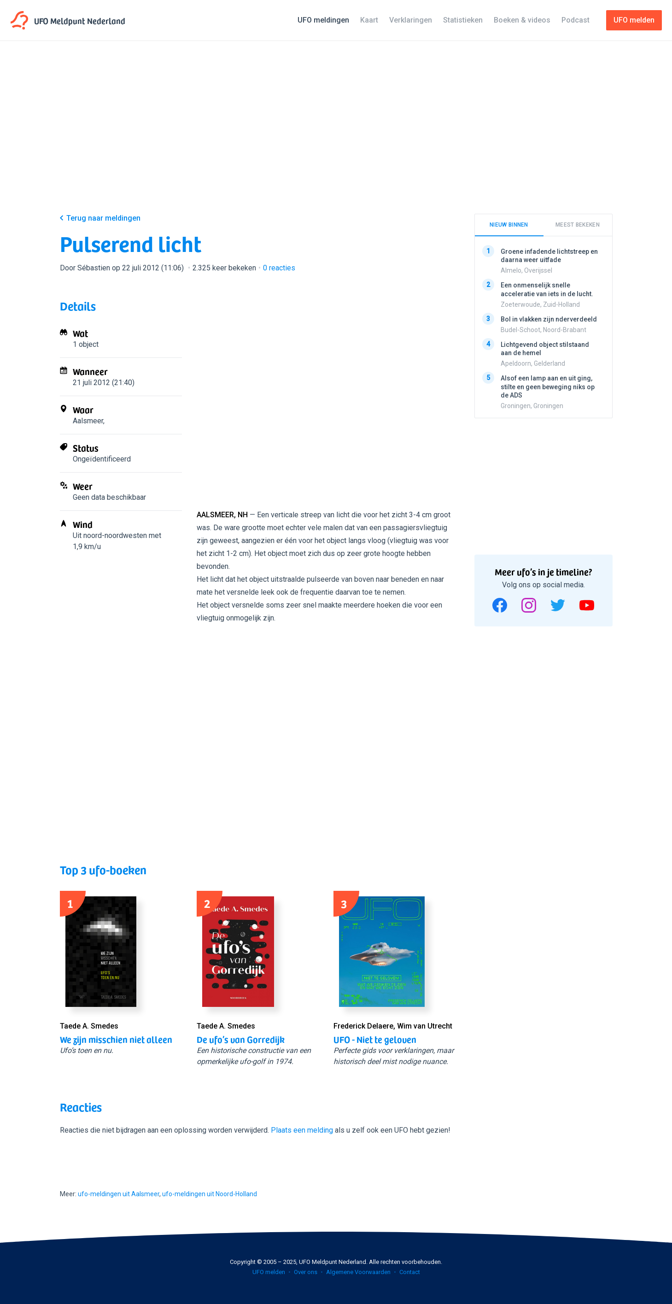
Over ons (305, 1272)
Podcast (575, 20)
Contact (409, 1272)
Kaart (369, 20)
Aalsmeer (88, 420)
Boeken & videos (522, 20)
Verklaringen (410, 20)
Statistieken (463, 20)
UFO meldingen (323, 20)
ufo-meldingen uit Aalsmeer (118, 1194)
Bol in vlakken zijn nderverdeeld (549, 318)
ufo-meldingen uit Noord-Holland (209, 1194)
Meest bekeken (577, 225)
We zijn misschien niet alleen (116, 1039)
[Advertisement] (336, 134)
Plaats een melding (302, 1130)
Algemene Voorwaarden (358, 1272)
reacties (279, 267)
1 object (86, 344)
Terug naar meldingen (103, 218)
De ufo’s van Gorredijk (241, 1039)
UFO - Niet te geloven (374, 1039)
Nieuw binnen (509, 225)
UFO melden (268, 1272)
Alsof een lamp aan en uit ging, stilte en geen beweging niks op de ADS (548, 386)
